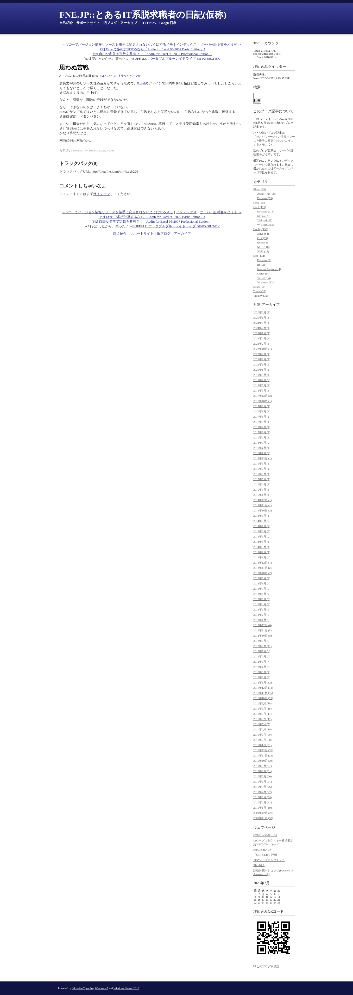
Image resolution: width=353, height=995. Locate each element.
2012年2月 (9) (261, 677)
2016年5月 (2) (261, 442)
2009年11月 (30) (263, 818)
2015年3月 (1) (261, 489)
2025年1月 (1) (261, 317)
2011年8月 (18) (262, 708)
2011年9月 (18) (262, 703)
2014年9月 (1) (261, 515)
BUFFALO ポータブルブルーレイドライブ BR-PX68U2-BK (176, 58)
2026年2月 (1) (261, 312)
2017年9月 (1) (261, 406)
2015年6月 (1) (261, 473)
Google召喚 (167, 23)
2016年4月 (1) (261, 447)
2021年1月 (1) (261, 364)
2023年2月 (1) (261, 343)
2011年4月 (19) (262, 729)
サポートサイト (88, 23)
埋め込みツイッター (269, 67)
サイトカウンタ (266, 43)
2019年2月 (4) (261, 380)
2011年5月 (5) (261, 724)
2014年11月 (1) (262, 505)
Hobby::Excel (97, 150)
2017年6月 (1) (261, 416)
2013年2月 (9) (261, 614)
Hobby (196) (260, 229)
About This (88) (266, 193)
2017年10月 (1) (262, 400)
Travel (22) (259, 291)
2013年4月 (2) (261, 604)
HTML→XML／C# (265, 835)
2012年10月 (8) (262, 635)
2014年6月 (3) (261, 531)
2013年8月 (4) (261, 583)
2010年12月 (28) (263, 750)
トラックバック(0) (130, 75)
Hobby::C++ (80, 150)
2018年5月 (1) (261, 390)
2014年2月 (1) (261, 552)
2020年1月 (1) (261, 369)
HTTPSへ (148, 23)
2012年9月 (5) (261, 640)
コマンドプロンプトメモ (269, 860)
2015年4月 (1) (261, 484)
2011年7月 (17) (262, 713)
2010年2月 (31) (262, 802)
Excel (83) (263, 242)
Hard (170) (259, 207)
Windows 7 (101, 988)
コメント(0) (108, 75)
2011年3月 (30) (262, 734)
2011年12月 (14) (263, 687)
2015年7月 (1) (261, 468)
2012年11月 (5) (262, 630)
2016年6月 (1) (261, 437)
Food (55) (259, 202)
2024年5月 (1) (261, 322)
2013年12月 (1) (262, 562)
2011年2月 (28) (262, 739)
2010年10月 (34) (263, 760)
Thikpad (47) (264, 220)
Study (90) (259, 286)
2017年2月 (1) (261, 432)
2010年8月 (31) (262, 771)
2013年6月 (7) (261, 593)
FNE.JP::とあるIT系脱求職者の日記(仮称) (142, 15)
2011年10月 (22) (263, 698)
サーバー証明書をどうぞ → (220, 44)
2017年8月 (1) (261, 411)
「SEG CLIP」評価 (265, 854)
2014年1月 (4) (261, 557)
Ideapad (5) (263, 215)
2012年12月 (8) (262, 625)
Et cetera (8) (264, 260)
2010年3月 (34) (262, 797)
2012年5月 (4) (261, 661)
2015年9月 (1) (261, 463)
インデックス (186, 44)
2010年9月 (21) (262, 765)
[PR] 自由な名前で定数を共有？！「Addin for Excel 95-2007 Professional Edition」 (152, 54)
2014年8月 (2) (261, 520)
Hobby (110, 150)
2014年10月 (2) (262, 510)
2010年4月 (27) (262, 791)
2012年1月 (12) (262, 682)
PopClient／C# (262, 849)
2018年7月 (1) (261, 385)
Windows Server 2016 (126, 988)
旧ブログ (110, 23)
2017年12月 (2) (262, 395)
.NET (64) (263, 233)
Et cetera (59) (265, 198)
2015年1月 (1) (261, 494)
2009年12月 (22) (263, 812)
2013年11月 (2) (262, 567)
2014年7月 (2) (261, 526)
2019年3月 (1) (261, 374)
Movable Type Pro (83, 988)
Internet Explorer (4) (269, 269)
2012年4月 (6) (261, 666)
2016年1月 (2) (261, 453)
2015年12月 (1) (262, 458)
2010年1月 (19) (262, 807)
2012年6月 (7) (261, 656)
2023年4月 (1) (261, 338)
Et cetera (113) (265, 211)
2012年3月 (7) (261, 672)
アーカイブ (128, 23)
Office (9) (262, 273)
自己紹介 (66, 23)
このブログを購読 (267, 966)
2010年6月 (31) (262, 781)
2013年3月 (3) (261, 609)
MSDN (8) (263, 246)
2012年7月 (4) (261, 651)
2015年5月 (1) (261, 479)
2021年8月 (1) (261, 359)
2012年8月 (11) (262, 646)
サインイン (101, 194)
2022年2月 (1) (261, 354)
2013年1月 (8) (261, 619)
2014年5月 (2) (261, 536)
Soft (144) (259, 255)
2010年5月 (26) (262, 786)
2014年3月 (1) (261, 546)
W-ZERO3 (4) (265, 224)
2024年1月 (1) (261, 333)
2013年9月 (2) (261, 578)
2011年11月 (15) (263, 692)
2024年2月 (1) (261, 327)
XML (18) (263, 251)
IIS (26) (261, 264)
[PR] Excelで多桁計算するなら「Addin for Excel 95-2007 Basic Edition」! (152, 49)
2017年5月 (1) (261, 421)
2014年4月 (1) (261, 541)
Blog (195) (259, 189)
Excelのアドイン (149, 83)
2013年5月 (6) (261, 599)
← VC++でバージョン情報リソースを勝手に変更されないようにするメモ (117, 44)
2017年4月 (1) (261, 427)
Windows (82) (265, 282)
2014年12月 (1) (262, 500)
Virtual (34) (264, 277)
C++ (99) (262, 238)
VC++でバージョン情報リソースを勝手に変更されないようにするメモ (274, 140)
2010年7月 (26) (262, 776)
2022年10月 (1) (262, 348)
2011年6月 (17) (262, 719)
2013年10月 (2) (262, 573)
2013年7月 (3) (261, 588)
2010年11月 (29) (263, 755)
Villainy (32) (260, 295)
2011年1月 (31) (262, 745)
